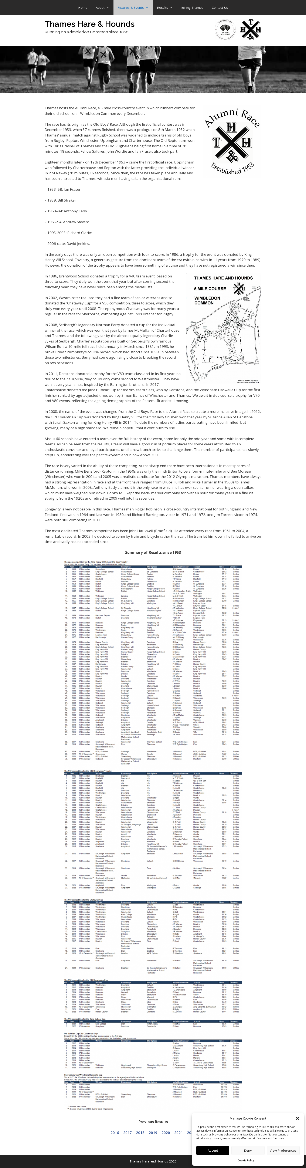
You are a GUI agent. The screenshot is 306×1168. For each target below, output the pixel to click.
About (104, 7)
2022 (191, 1132)
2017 (127, 1132)
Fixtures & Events (135, 7)
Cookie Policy (246, 1160)
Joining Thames (192, 7)
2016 (114, 1132)
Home (82, 7)
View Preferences (283, 1150)
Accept (213, 1150)
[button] (297, 1118)
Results (167, 7)
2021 (178, 1132)
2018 (140, 1132)
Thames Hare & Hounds (90, 24)
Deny (248, 1150)
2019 (153, 1132)
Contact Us (220, 7)
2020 (166, 1132)
